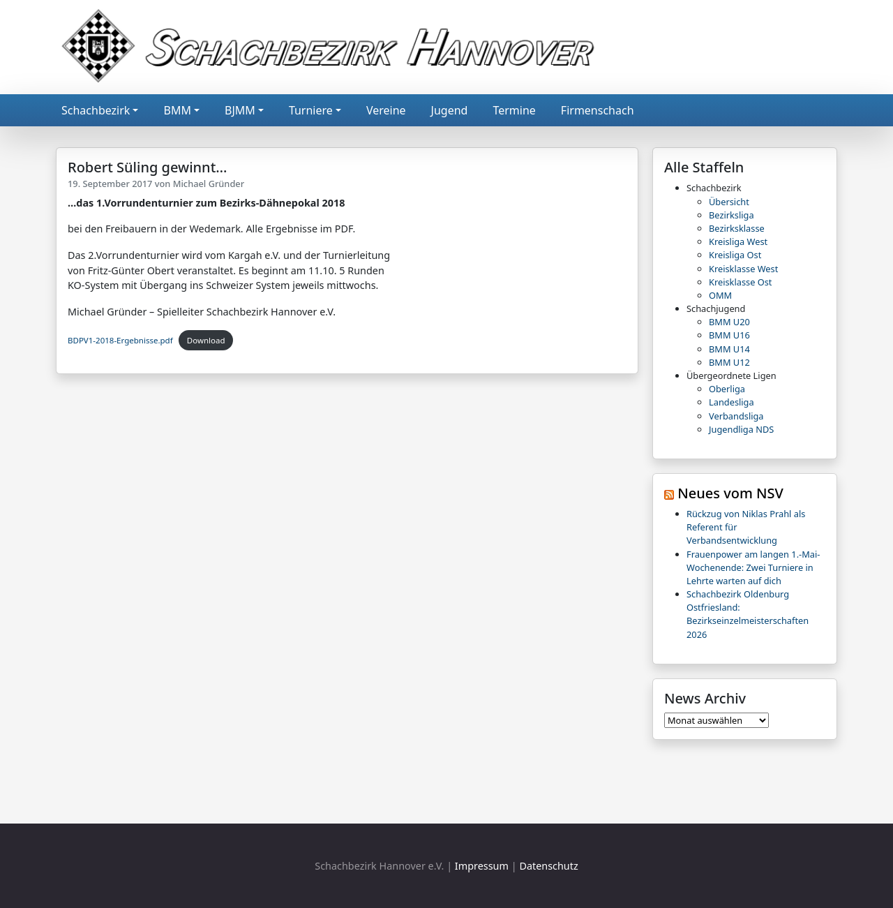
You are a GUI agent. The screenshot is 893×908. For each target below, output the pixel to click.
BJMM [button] (240, 110)
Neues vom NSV (730, 493)
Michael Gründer (208, 183)
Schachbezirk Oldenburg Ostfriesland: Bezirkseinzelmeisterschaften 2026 (747, 614)
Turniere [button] (311, 110)
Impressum (482, 865)
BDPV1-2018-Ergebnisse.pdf (120, 340)
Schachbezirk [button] (95, 110)
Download (206, 340)
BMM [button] (176, 110)
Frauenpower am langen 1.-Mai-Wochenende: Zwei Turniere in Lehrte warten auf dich (753, 567)
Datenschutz (548, 865)
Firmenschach (597, 110)
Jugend (449, 110)
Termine (514, 110)
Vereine (386, 110)
